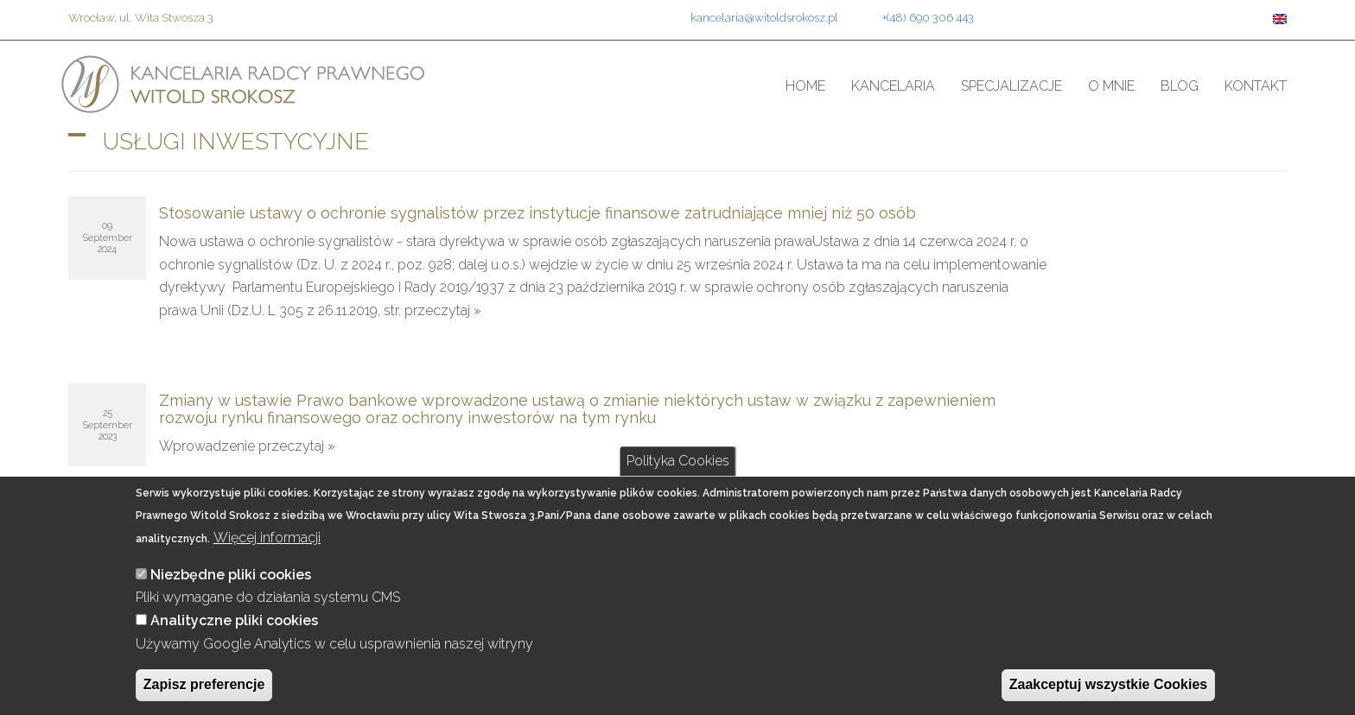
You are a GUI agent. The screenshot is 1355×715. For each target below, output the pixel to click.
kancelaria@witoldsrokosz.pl (764, 17)
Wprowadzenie (208, 446)
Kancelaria (893, 86)
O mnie (1111, 86)
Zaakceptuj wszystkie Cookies (1108, 684)
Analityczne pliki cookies (234, 620)
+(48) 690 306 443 (928, 17)
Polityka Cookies (678, 460)
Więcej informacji (267, 537)
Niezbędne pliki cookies (230, 574)
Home (805, 86)
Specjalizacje (1011, 86)
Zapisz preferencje (204, 684)
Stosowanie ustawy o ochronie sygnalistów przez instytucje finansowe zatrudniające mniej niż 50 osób (537, 213)
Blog (1180, 86)
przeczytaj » (442, 310)
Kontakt (1256, 86)
